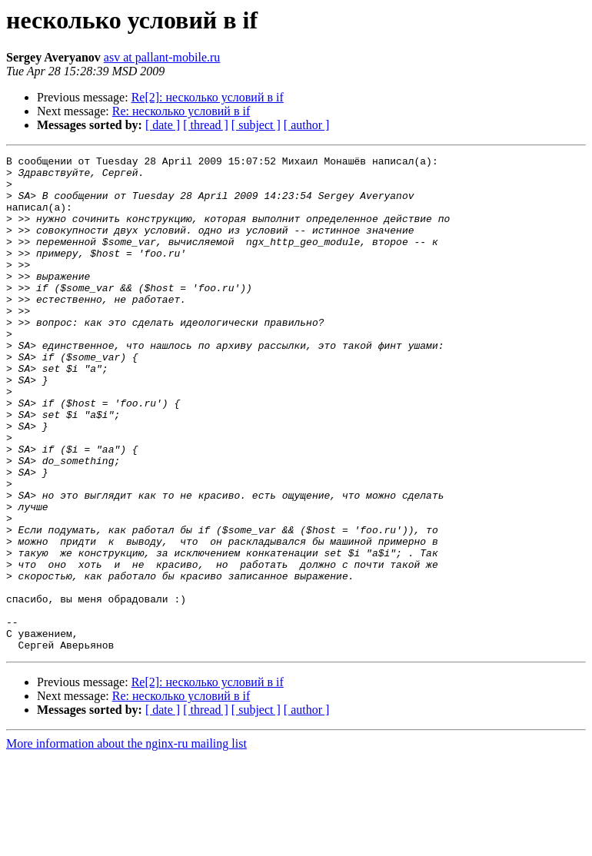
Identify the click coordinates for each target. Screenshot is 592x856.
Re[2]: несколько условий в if (207, 97)
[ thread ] (205, 124)
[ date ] (162, 124)
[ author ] (307, 124)
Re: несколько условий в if (181, 111)
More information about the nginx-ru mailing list (126, 842)
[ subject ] (256, 124)
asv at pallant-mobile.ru (162, 57)
